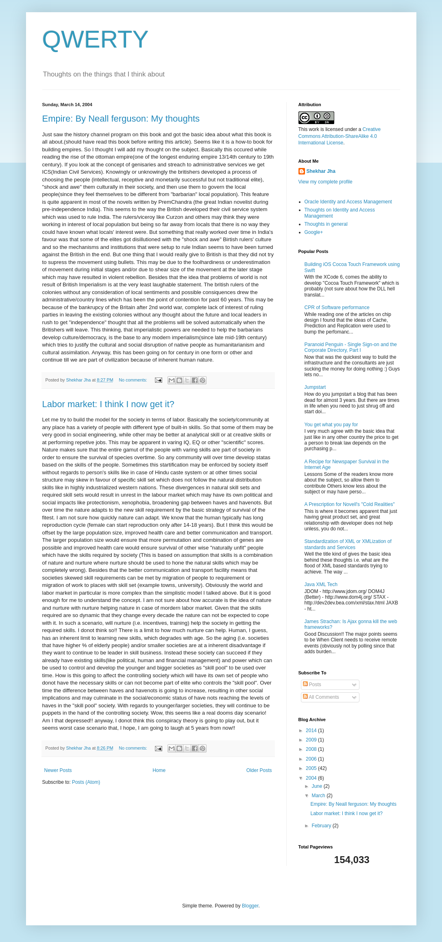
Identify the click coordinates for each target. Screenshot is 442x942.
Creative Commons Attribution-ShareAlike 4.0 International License (339, 136)
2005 (312, 768)
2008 (312, 749)
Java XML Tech (321, 584)
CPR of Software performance (337, 307)
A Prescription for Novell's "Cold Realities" (350, 504)
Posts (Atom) (86, 782)
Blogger (250, 906)
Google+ (314, 232)
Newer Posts (58, 770)
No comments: (133, 379)
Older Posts (259, 770)
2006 (312, 759)
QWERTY (95, 39)
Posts (312, 684)
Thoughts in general (326, 224)
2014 (312, 730)
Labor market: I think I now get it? (108, 404)
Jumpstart (315, 387)
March (319, 795)
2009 (312, 740)
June (317, 786)
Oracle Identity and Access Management (348, 202)
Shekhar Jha (321, 171)
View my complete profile (325, 182)
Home (158, 770)
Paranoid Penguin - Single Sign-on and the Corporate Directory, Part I (351, 347)
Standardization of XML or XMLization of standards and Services (348, 544)
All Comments (321, 697)
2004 (312, 778)
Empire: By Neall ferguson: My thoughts (121, 118)
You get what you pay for (331, 424)
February (321, 826)
